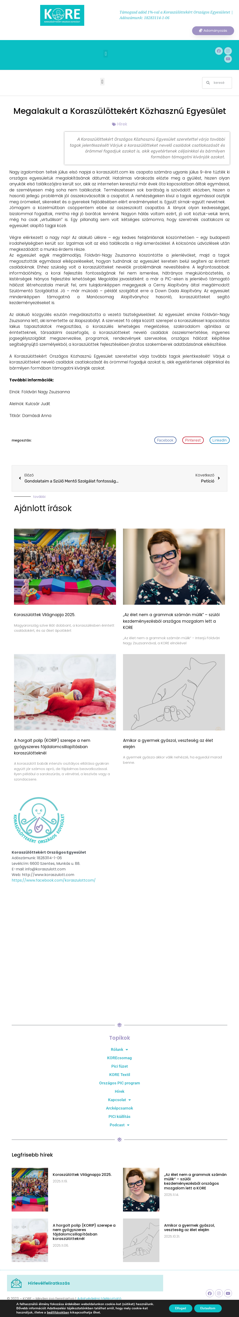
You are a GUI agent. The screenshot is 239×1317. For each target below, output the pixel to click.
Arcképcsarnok (119, 1108)
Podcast (120, 1125)
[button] (105, 54)
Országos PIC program (119, 1083)
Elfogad (177, 1308)
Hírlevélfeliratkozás (49, 1283)
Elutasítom (207, 1308)
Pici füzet (119, 1066)
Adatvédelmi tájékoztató (99, 1299)
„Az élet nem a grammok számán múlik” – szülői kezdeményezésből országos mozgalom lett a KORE (171, 622)
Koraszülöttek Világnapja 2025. (44, 615)
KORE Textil (119, 1075)
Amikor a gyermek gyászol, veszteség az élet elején (189, 1228)
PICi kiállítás (119, 1117)
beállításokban (58, 1312)
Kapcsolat (119, 1100)
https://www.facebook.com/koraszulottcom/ (54, 880)
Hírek (122, 124)
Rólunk (119, 1050)
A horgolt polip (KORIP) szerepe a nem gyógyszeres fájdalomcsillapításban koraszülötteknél (52, 747)
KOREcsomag (119, 1058)
